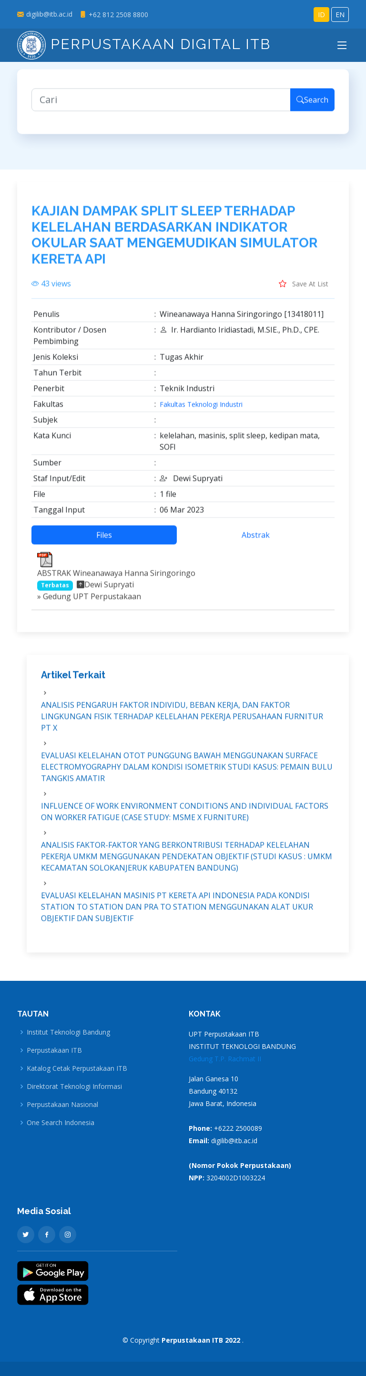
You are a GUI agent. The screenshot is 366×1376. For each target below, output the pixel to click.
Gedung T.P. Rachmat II (225, 1058)
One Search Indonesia (60, 1122)
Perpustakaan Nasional (62, 1104)
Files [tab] (104, 541)
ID (321, 14)
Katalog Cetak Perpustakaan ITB (77, 1068)
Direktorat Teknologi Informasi (74, 1086)
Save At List (303, 289)
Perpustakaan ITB (54, 1050)
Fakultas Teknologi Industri (201, 410)
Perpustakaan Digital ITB (144, 44)
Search (312, 105)
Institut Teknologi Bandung (68, 1032)
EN (340, 14)
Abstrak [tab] (256, 541)
